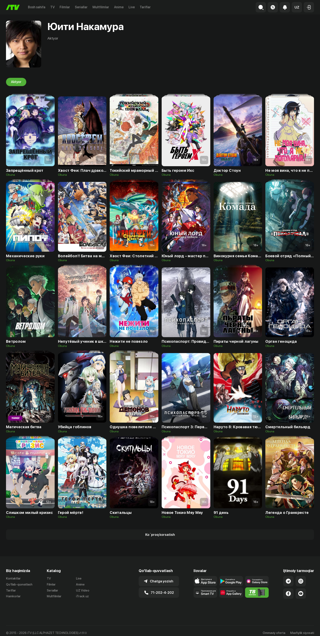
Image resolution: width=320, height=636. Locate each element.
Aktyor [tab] (16, 82)
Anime (119, 7)
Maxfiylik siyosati (302, 628)
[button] (297, 7)
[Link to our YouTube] (301, 593)
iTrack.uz (82, 596)
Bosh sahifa (36, 7)
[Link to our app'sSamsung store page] (257, 581)
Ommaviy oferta (274, 628)
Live (132, 7)
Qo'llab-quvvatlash (19, 584)
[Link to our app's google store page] (231, 581)
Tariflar (145, 7)
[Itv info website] (257, 592)
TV (52, 7)
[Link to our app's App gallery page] (231, 592)
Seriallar (81, 7)
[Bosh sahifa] (13, 7)
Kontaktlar (13, 578)
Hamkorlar (13, 596)
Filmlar (65, 7)
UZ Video (82, 590)
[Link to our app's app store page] (205, 581)
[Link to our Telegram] (288, 581)
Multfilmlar (101, 7)
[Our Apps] (205, 592)
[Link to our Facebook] (288, 593)
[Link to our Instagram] (301, 581)
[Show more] (160, 534)
